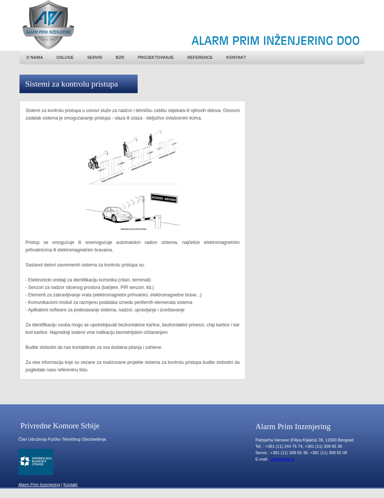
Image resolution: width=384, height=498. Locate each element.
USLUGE (65, 57)
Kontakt (70, 484)
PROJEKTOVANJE (156, 57)
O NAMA (34, 57)
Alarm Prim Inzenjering (39, 484)
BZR (120, 57)
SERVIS (94, 57)
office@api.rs (282, 459)
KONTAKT (236, 57)
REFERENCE (200, 57)
